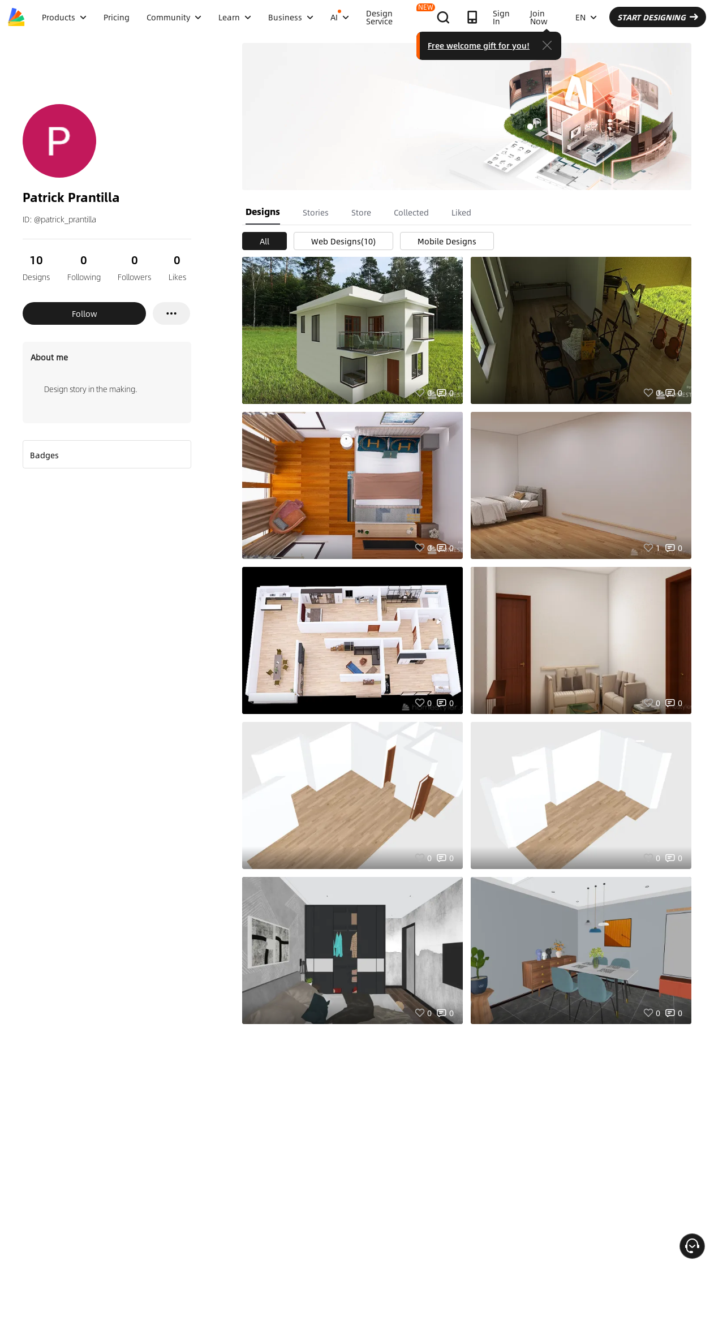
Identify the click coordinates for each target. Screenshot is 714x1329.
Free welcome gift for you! (479, 45)
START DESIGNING (657, 17)
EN (586, 17)
